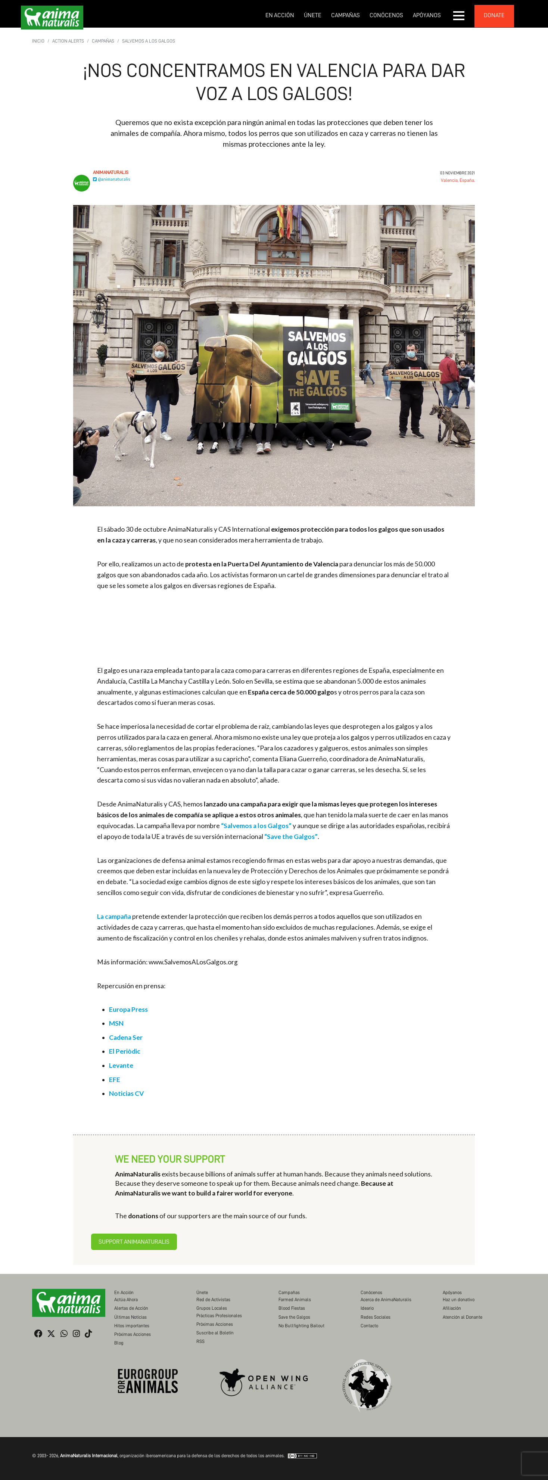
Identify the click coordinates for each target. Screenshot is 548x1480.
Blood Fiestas (291, 1308)
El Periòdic (124, 1051)
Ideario (367, 1308)
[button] (459, 16)
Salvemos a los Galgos (148, 40)
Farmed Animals (294, 1299)
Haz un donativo (458, 1299)
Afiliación (452, 1308)
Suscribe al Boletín (215, 1332)
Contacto (369, 1325)
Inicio (38, 40)
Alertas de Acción (131, 1308)
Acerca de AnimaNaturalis (386, 1299)
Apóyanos (427, 15)
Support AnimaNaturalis (134, 1242)
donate (494, 15)
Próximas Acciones (132, 1334)
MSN (116, 1023)
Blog (119, 1342)
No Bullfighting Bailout (301, 1325)
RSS (200, 1341)
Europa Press (128, 1009)
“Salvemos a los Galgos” (256, 826)
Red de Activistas (213, 1299)
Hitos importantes (131, 1325)
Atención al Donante (462, 1317)
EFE (114, 1079)
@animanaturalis (111, 179)
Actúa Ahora (126, 1299)
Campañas (345, 15)
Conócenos (386, 15)
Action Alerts (68, 40)
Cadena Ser (126, 1037)
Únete (312, 15)
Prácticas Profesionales (219, 1315)
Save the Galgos (294, 1317)
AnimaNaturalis (110, 172)
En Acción (279, 15)
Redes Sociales (375, 1317)
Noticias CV (126, 1093)
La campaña (114, 916)
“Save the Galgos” (291, 836)
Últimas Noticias (130, 1317)
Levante (121, 1065)
